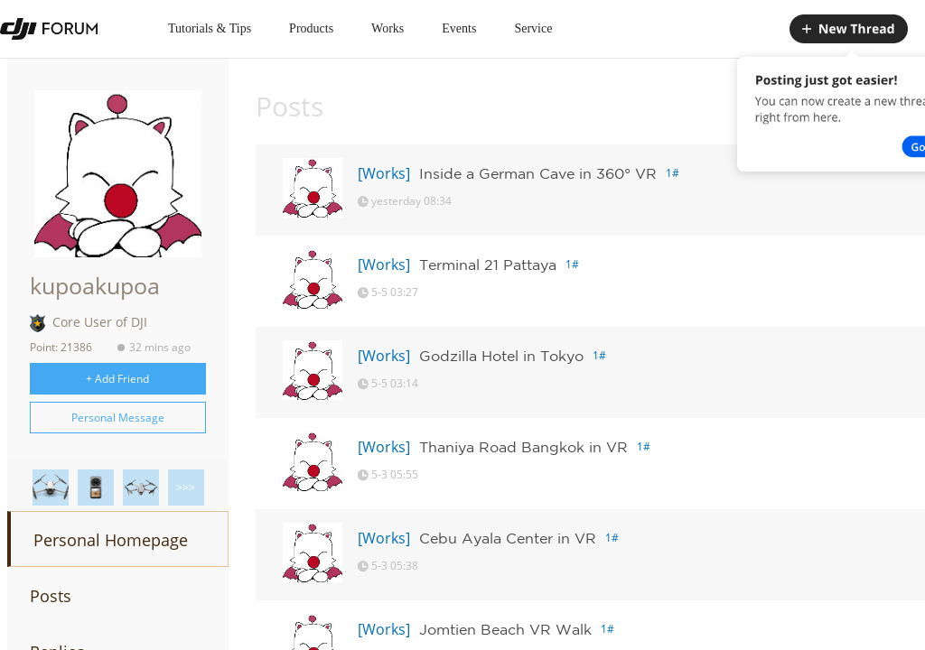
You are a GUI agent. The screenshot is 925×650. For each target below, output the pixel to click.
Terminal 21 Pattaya (487, 264)
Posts (50, 596)
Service (533, 28)
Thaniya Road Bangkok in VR (523, 447)
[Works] (384, 173)
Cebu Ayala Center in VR (507, 538)
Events (459, 28)
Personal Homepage (110, 540)
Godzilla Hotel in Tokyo (501, 356)
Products (311, 28)
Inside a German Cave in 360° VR (538, 173)
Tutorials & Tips (209, 28)
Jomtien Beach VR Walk (505, 629)
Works (387, 28)
